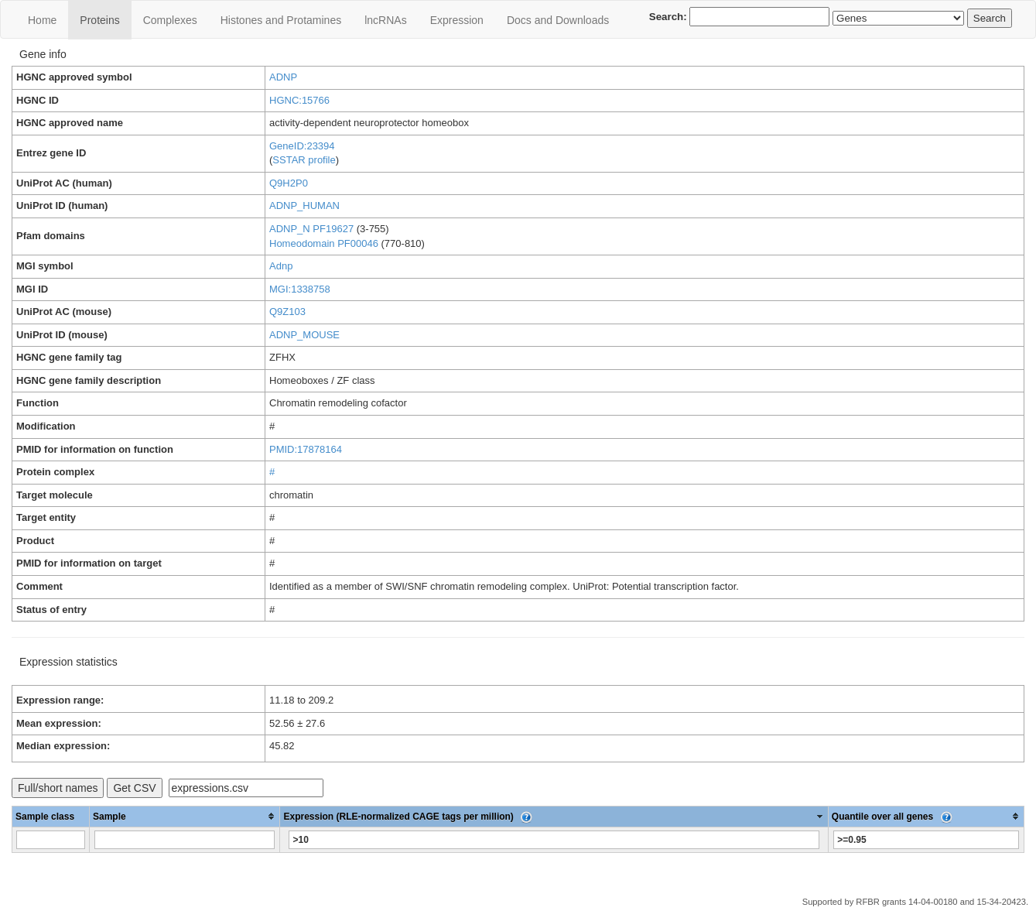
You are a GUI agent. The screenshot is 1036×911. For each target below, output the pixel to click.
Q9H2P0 (288, 183)
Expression (457, 20)
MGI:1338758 (299, 289)
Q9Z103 (287, 311)
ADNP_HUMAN (304, 205)
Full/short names (57, 788)
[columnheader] (185, 816)
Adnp (280, 266)
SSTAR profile (303, 160)
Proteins (99, 20)
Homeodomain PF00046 (323, 243)
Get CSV (134, 788)
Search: (739, 16)
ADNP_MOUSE (304, 335)
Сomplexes (170, 20)
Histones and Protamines (281, 20)
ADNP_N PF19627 (311, 229)
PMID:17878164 (305, 449)
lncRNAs (385, 20)
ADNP (283, 77)
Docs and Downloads (558, 20)
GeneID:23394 (302, 146)
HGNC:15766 (299, 100)
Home (42, 20)
